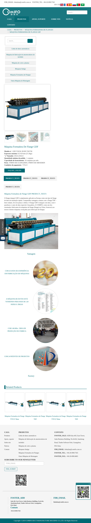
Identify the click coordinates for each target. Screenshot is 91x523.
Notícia (69, 19)
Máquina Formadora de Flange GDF (25, 32)
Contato (11, 25)
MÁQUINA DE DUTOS (15, 299)
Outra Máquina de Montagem (20, 81)
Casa (9, 19)
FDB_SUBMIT (11, 469)
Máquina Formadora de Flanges (39, 30)
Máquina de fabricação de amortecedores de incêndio (20, 56)
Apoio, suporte (38, 19)
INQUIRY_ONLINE (14, 170)
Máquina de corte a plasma (20, 63)
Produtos (21, 19)
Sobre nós (55, 19)
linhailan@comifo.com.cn (22, 2)
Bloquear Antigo (20, 69)
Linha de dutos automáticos (20, 49)
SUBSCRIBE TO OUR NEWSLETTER (20, 460)
